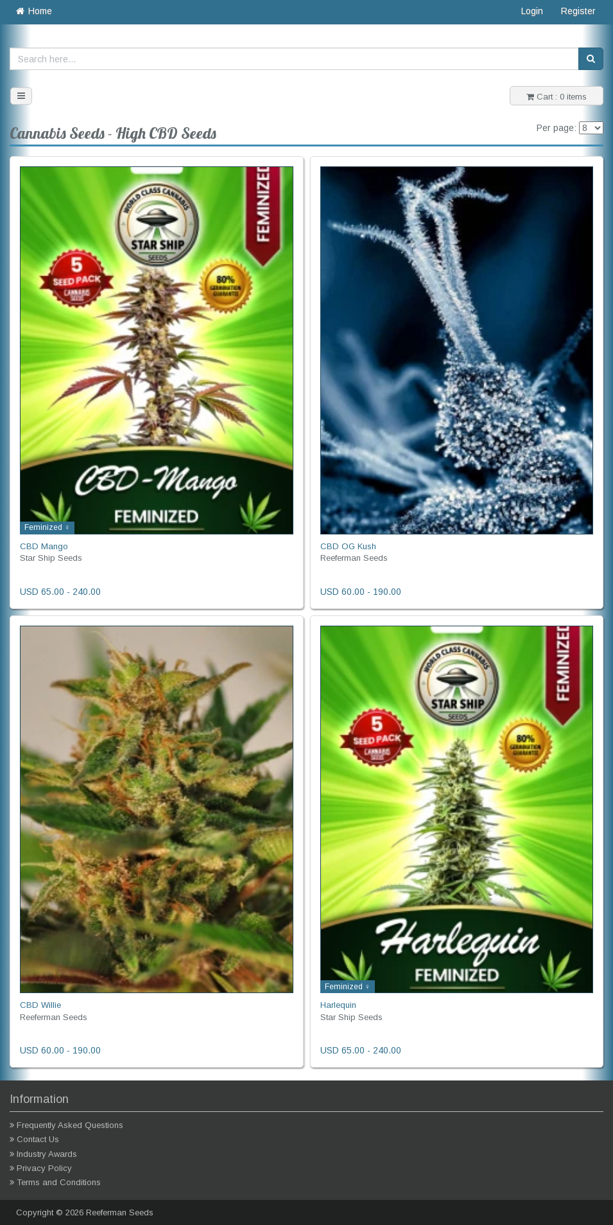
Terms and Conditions (59, 1182)
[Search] (590, 59)
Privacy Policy (44, 1168)
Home (33, 11)
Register (578, 11)
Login (532, 11)
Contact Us (38, 1139)
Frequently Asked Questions (70, 1125)
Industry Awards (47, 1154)
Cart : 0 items (556, 96)
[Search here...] (294, 59)
